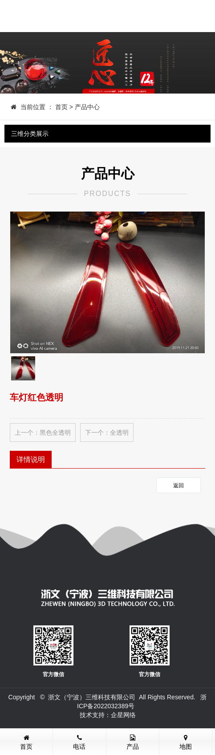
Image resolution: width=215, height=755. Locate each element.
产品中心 (87, 106)
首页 (61, 106)
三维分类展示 (30, 133)
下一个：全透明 (107, 432)
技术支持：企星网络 (108, 714)
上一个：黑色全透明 (43, 432)
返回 (178, 485)
